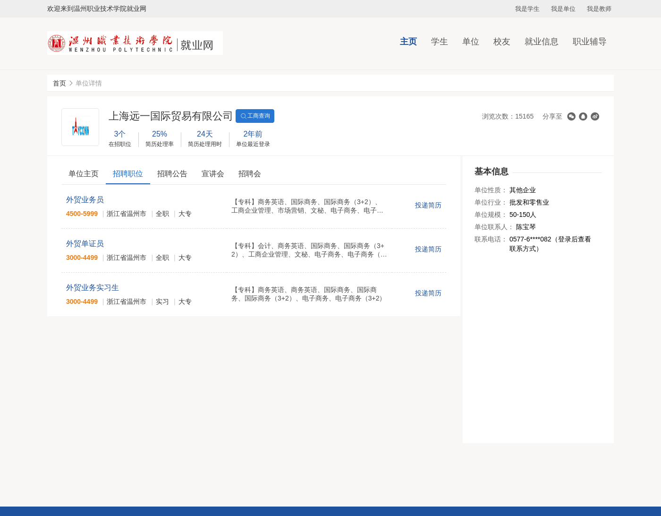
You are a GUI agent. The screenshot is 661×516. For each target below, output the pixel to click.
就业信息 (542, 41)
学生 (439, 41)
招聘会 (249, 174)
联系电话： (491, 239)
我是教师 (599, 8)
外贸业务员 (85, 200)
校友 (501, 41)
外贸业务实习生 (92, 288)
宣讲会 (213, 174)
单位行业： (491, 202)
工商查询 (255, 116)
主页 (408, 41)
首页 (59, 83)
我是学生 (527, 8)
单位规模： (491, 214)
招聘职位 (128, 174)
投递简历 (428, 205)
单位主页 (83, 174)
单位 (470, 41)
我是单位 (563, 8)
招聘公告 (172, 174)
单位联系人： (494, 227)
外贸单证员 (85, 244)
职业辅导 (590, 41)
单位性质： (491, 190)
